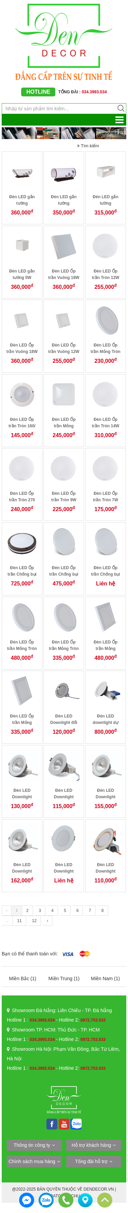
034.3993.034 (42, 1020)
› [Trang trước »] (47, 920)
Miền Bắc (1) (22, 978)
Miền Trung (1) (64, 978)
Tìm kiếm (88, 145)
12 (34, 920)
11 (19, 920)
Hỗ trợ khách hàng (91, 1145)
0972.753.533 (93, 1020)
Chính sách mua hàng (32, 1161)
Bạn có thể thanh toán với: (30, 953)
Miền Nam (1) (105, 978)
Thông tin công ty (32, 1145)
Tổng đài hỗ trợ (91, 1161)
